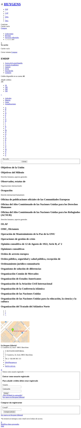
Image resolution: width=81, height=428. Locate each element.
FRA (6, 21)
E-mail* (5, 407)
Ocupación (7, 190)
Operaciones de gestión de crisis (18, 239)
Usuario (5, 385)
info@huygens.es (11, 362)
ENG (7, 17)
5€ (6, 85)
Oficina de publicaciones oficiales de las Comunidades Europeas (35, 199)
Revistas (8, 36)
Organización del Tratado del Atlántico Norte (25, 306)
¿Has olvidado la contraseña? (12, 395)
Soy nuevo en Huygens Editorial (13, 397)
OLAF (4, 224)
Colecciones (9, 34)
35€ (6, 91)
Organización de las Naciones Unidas (21, 293)
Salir (2, 426)
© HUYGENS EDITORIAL (14, 351)
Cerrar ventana (6, 52)
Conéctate (4, 24)
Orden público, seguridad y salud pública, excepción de (30, 258)
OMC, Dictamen (10, 229)
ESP (6, 9)
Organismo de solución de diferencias (21, 268)
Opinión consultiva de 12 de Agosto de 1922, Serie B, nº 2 (31, 244)
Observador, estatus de (13, 181)
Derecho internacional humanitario (12, 195)
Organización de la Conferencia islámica (23, 288)
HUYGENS (12, 4)
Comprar (4, 28)
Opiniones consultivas (12, 249)
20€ (2, 82)
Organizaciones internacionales (11, 186)
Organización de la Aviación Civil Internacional (26, 283)
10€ (6, 87)
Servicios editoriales (12, 37)
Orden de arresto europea (15, 254)
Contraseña (6, 389)
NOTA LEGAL (10, 366)
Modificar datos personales (10, 424)
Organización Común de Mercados (20, 273)
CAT (6, 13)
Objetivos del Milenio (12, 172)
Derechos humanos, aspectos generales (14, 177)
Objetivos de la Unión (12, 167)
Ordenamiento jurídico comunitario (20, 263)
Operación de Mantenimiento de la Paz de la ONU (28, 234)
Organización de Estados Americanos (21, 278)
